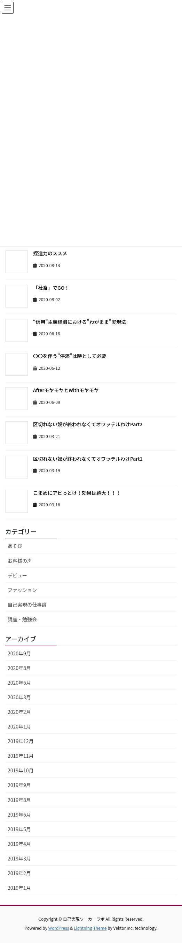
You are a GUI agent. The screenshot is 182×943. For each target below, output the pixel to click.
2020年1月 (19, 726)
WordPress (58, 928)
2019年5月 (19, 829)
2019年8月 (19, 799)
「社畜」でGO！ (51, 287)
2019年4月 (19, 843)
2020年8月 (19, 667)
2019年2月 (19, 873)
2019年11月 (21, 755)
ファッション (22, 589)
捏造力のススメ (50, 253)
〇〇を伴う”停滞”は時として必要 (69, 355)
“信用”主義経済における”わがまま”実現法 (79, 321)
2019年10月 (21, 770)
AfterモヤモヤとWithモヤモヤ (66, 390)
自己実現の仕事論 (27, 604)
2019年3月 (19, 858)
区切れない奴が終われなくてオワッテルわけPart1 (88, 458)
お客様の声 (20, 560)
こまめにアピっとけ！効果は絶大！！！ (77, 492)
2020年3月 (19, 697)
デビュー (17, 575)
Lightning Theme (90, 928)
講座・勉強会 (22, 619)
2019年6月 (19, 814)
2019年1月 (19, 887)
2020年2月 (19, 711)
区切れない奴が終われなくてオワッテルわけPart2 (88, 424)
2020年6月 (19, 682)
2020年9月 (19, 653)
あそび (15, 545)
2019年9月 (19, 784)
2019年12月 (21, 741)
